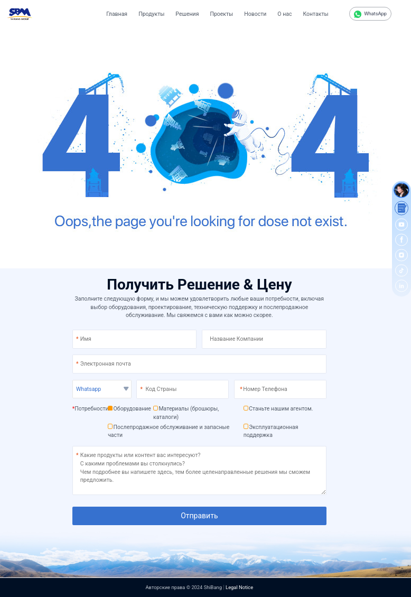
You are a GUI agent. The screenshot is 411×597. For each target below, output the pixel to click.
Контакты (315, 14)
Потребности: (91, 408)
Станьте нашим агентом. (278, 408)
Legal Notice (239, 587)
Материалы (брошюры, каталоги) (186, 413)
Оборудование (129, 408)
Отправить (199, 515)
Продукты (151, 14)
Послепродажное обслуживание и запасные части (168, 431)
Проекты (221, 14)
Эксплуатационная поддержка (271, 431)
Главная (116, 14)
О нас (284, 14)
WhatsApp (370, 14)
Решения (187, 14)
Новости (255, 14)
